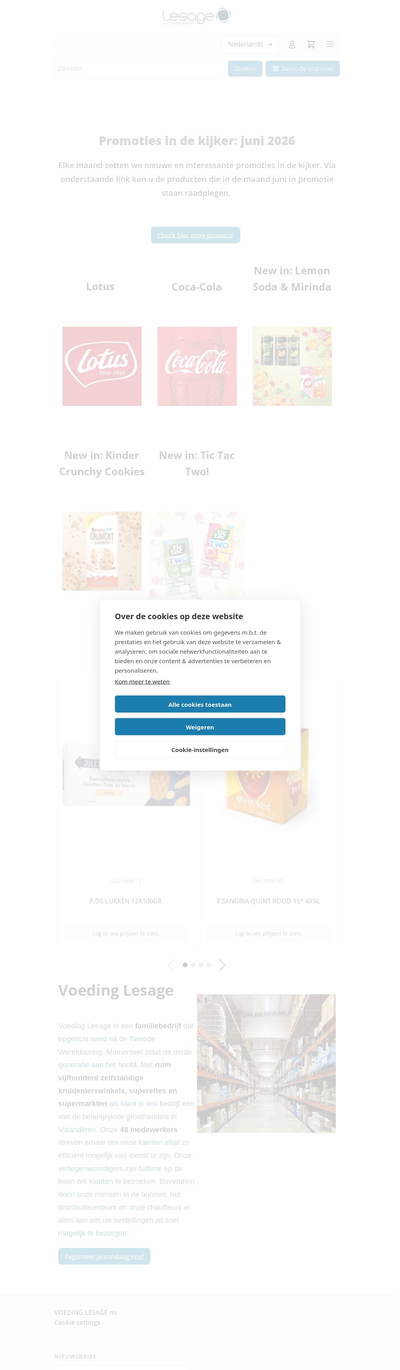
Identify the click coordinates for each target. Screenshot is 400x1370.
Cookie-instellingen (200, 738)
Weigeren (244, 715)
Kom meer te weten (142, 692)
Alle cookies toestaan (156, 715)
